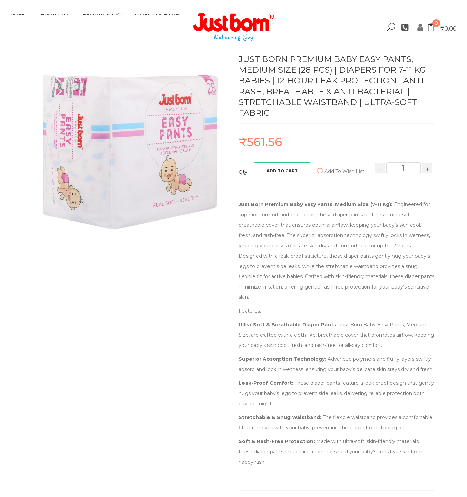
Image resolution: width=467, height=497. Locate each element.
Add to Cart (282, 170)
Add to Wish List (344, 171)
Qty (243, 172)
